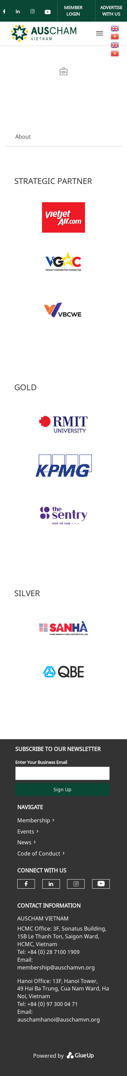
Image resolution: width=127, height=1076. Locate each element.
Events (25, 831)
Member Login (73, 10)
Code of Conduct (38, 853)
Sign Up (62, 789)
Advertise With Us (111, 10)
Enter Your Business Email (41, 762)
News (24, 842)
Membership (33, 820)
